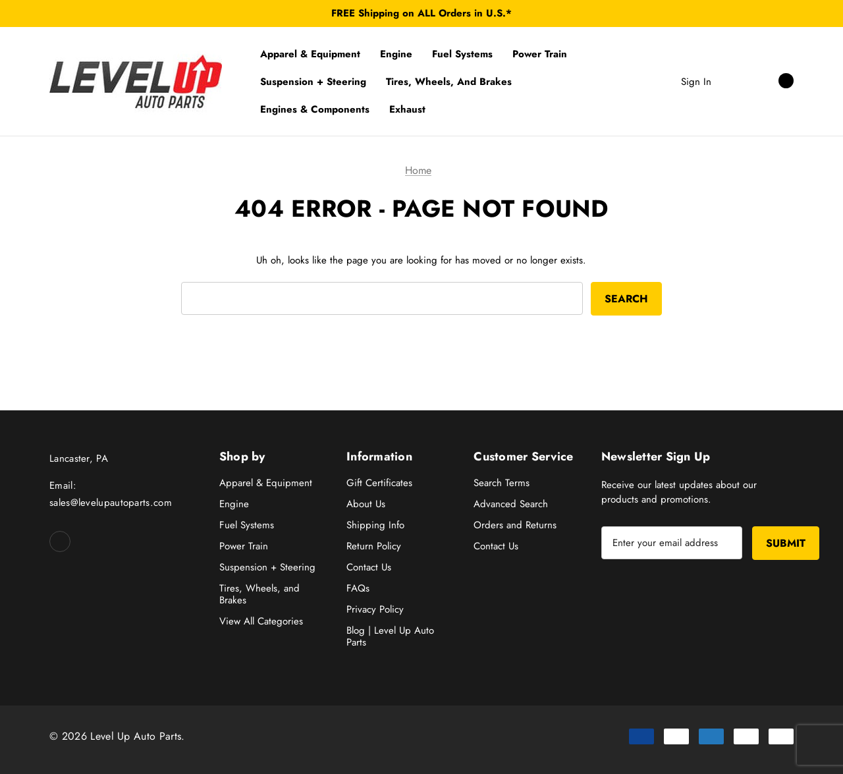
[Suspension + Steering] (313, 82)
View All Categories (261, 621)
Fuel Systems (246, 525)
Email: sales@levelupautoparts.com (110, 494)
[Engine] (396, 54)
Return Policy (373, 546)
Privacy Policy (375, 609)
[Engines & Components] (314, 109)
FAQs (357, 588)
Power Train (243, 546)
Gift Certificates (379, 483)
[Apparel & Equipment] (310, 54)
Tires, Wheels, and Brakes (259, 594)
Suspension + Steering (267, 567)
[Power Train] (540, 54)
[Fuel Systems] (462, 54)
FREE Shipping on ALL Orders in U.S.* (421, 13)
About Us (365, 504)
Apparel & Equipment (265, 483)
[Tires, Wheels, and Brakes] (449, 82)
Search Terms (502, 483)
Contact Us (368, 567)
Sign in (696, 81)
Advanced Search (511, 504)
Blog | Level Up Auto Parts (390, 636)
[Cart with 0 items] (771, 81)
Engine (234, 504)
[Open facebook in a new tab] (59, 541)
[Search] (734, 81)
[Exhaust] (407, 109)
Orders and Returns (515, 525)
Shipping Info (375, 525)
